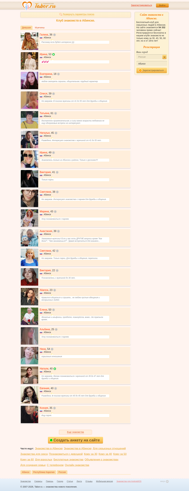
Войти (162, 5)
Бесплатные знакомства (68, 459)
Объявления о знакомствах (101, 459)
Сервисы (38, 481)
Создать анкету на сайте (75, 440)
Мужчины (40, 27)
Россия (62, 472)
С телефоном (55, 465)
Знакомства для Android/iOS (129, 481)
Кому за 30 (90, 454)
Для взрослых (43, 459)
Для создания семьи (33, 465)
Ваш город (142, 52)
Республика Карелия (44, 472)
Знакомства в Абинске (49, 448)
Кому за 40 (105, 454)
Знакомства (25, 481)
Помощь (49, 481)
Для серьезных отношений (109, 448)
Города (60, 481)
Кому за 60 (27, 459)
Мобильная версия (104, 481)
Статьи (70, 481)
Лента (79, 481)
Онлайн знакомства (77, 465)
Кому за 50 (120, 454)
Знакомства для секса (34, 454)
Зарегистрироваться (141, 5)
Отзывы (88, 481)
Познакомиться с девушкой (66, 454)
